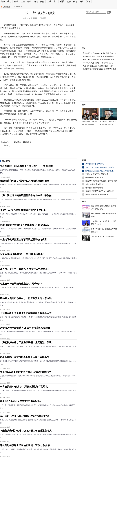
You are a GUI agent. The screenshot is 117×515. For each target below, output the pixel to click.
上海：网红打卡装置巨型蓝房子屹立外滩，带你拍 (25, 195)
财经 (29, 1)
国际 (42, 1)
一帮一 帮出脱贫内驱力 (94, 178)
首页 (3, 1)
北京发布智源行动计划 (94, 188)
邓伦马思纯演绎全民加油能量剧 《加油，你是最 (25, 445)
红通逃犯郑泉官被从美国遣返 (96, 194)
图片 (82, 1)
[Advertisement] (28, 486)
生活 (9, 1)
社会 (23, 1)
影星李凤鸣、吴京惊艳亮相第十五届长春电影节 (24, 357)
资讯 (16, 1)
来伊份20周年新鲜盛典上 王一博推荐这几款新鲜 (25, 327)
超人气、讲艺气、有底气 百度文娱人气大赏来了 (25, 269)
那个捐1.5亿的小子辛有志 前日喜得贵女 (20, 401)
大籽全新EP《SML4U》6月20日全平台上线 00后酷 (26, 166)
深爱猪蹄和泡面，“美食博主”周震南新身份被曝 (24, 180)
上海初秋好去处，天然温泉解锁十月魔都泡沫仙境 (25, 342)
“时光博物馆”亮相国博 (94, 184)
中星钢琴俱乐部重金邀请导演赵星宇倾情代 (99, 69)
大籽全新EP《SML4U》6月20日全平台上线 (100, 53)
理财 (55, 1)
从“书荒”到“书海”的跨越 (94, 164)
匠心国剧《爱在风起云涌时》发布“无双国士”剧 (24, 416)
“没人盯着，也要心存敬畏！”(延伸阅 (99, 167)
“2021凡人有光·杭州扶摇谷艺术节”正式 (98, 63)
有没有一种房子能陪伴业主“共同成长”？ (21, 283)
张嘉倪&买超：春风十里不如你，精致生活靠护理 (25, 372)
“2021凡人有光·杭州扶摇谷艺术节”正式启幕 (23, 210)
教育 (75, 1)
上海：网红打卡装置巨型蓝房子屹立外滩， (99, 60)
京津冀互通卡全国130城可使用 (102, 236)
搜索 (108, 12)
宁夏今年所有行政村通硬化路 (96, 174)
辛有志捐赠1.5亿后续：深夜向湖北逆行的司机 (24, 386)
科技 (62, 1)
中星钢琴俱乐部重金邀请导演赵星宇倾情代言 (23, 239)
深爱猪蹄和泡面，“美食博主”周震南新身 (98, 56)
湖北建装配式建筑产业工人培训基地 (99, 171)
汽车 (88, 1)
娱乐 (69, 1)
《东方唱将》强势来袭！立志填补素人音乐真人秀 (25, 313)
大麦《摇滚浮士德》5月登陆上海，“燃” (98, 66)
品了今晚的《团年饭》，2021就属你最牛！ (22, 254)
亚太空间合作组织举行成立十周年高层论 (101, 181)
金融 (49, 1)
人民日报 (43, 18)
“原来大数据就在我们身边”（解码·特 (99, 191)
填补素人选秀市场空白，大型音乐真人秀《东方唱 (25, 298)
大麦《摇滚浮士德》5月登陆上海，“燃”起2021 (24, 225)
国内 (36, 1)
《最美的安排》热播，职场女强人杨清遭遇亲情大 (25, 430)
